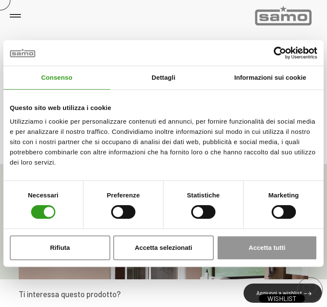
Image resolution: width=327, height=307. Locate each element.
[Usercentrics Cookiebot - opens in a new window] (280, 52)
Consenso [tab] (56, 77)
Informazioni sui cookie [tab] (270, 77)
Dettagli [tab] (163, 77)
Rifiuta (60, 247)
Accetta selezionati (163, 247)
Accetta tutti (267, 247)
